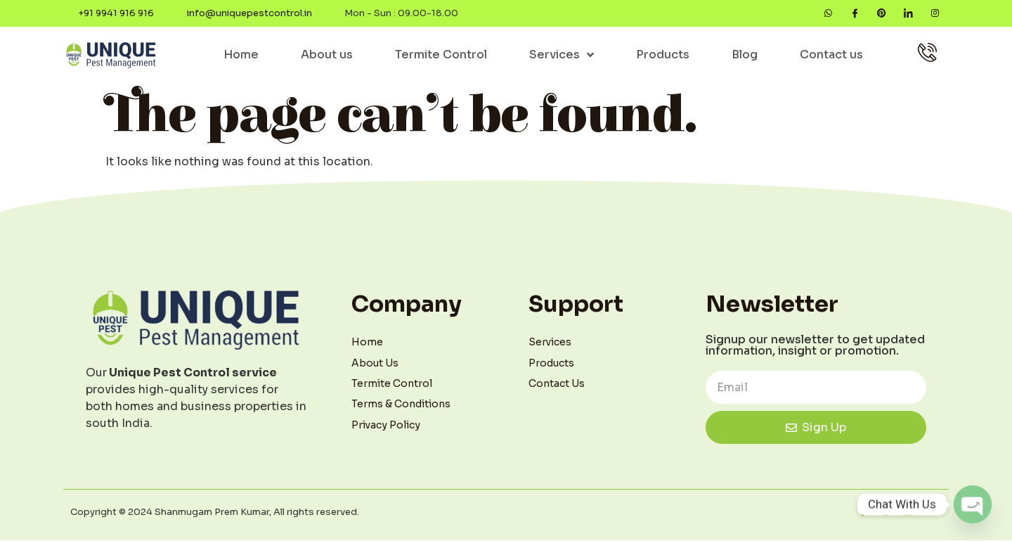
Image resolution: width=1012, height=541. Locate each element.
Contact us (831, 55)
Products (662, 55)
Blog (745, 55)
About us (327, 55)
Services (561, 55)
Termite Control (441, 55)
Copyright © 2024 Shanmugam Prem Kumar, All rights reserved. (214, 512)
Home (241, 55)
